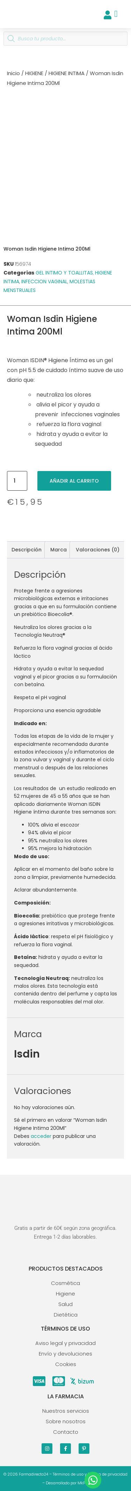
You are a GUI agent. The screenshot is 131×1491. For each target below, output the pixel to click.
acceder (41, 1136)
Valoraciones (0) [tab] (97, 549)
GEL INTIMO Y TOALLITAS (64, 272)
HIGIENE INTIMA (67, 73)
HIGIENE (34, 73)
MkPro (83, 1483)
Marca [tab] (58, 549)
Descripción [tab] (27, 549)
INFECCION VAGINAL (44, 281)
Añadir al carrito (74, 480)
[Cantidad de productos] (17, 481)
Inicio (13, 73)
